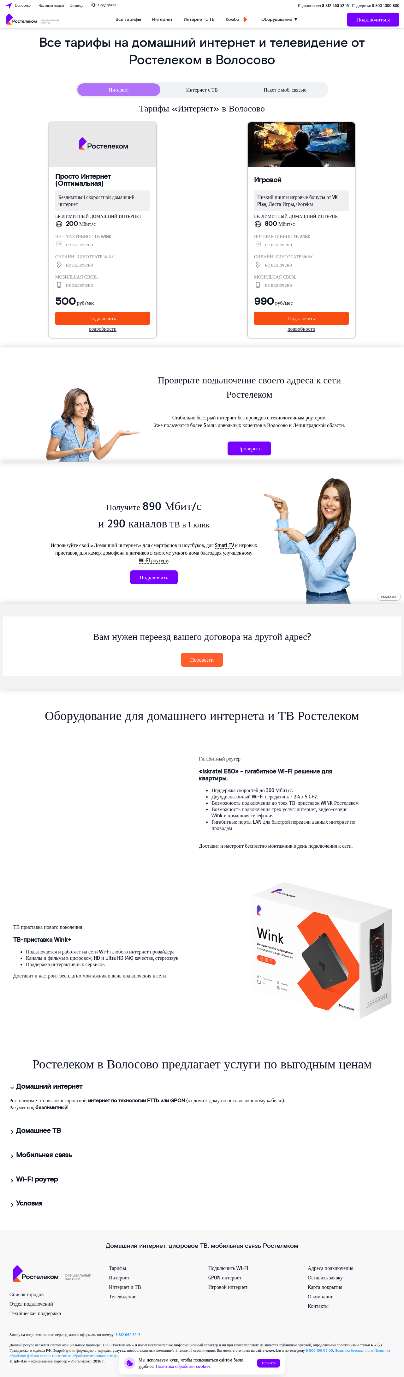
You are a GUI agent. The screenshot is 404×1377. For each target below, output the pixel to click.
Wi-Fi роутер (33, 1179)
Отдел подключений (31, 1304)
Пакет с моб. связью (285, 90)
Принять (269, 1363)
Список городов (26, 1294)
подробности (102, 329)
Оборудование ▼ (279, 19)
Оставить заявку (325, 1277)
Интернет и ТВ (125, 1287)
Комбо (236, 19)
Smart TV (224, 545)
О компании (321, 1296)
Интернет (162, 19)
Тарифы (117, 1268)
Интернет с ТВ (199, 19)
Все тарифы (128, 19)
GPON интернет (224, 1277)
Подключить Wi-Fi (228, 1268)
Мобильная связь (40, 1155)
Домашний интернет (46, 1086)
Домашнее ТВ (35, 1131)
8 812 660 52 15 (335, 5)
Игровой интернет (227, 1287)
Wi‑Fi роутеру (153, 560)
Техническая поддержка (35, 1313)
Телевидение (122, 1296)
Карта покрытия (325, 1287)
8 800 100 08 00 (319, 1350)
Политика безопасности (354, 1350)
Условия (26, 1203)
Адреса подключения (331, 1268)
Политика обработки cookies (183, 1366)
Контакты (318, 1306)
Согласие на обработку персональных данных (89, 1355)
